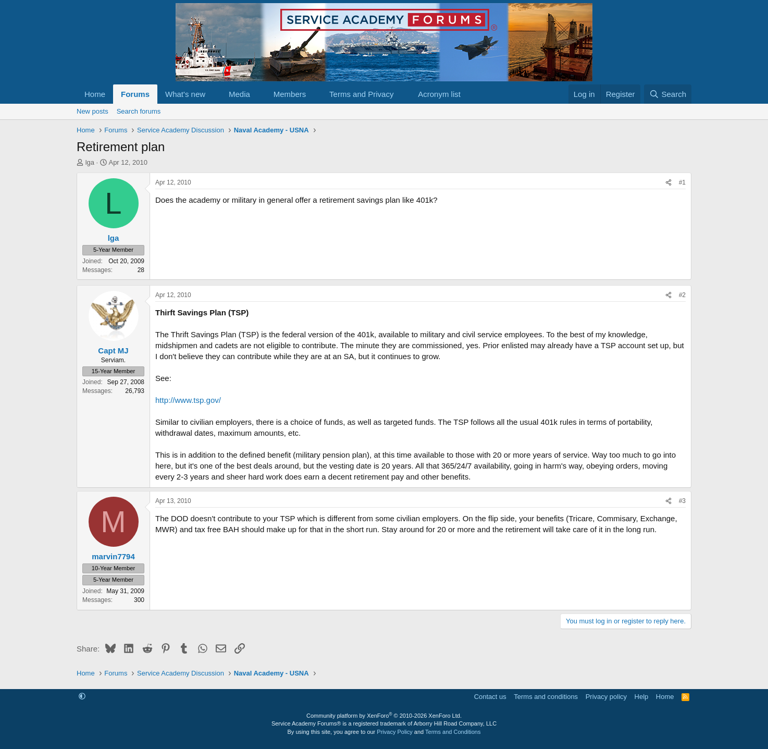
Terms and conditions (546, 697)
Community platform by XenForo (384, 716)
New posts (92, 111)
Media (239, 94)
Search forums (139, 111)
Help (642, 697)
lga (89, 162)
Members (290, 94)
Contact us (490, 697)
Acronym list (439, 94)
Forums (135, 94)
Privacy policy (606, 697)
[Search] (667, 94)
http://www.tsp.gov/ (188, 400)
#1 (682, 182)
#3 (682, 501)
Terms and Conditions (452, 732)
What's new (185, 94)
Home (94, 94)
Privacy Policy (394, 732)
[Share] (668, 183)
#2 (682, 295)
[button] (213, 94)
